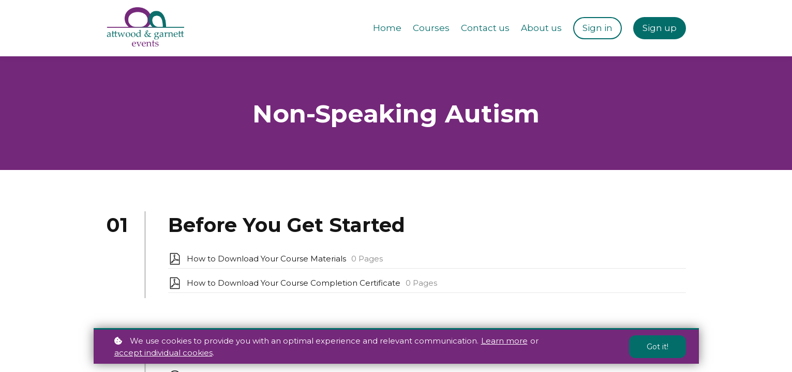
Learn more (504, 341)
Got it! (657, 346)
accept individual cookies (163, 353)
